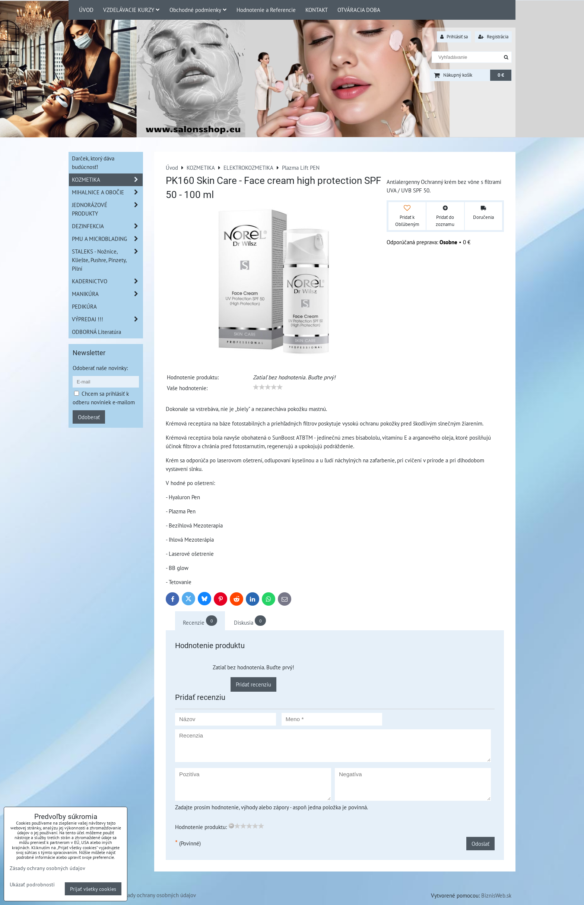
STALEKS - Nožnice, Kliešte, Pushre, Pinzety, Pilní (107, 260)
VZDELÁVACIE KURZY (131, 9)
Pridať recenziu (253, 684)
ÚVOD (86, 9)
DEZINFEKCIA (107, 226)
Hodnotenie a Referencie (266, 9)
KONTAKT (316, 9)
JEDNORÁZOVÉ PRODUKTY (107, 209)
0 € (501, 75)
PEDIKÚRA (84, 306)
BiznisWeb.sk (496, 895)
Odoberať (89, 417)
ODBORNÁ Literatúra (96, 331)
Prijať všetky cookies (93, 888)
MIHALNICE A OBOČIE (107, 192)
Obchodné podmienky (198, 9)
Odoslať (480, 843)
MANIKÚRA (107, 294)
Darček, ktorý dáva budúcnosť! (93, 162)
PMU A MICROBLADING (107, 239)
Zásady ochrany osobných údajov (158, 895)
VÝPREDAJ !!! (107, 319)
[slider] (268, 387)
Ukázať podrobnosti (32, 885)
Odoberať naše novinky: (100, 368)
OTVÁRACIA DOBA (358, 9)
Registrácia (493, 37)
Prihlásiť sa (454, 37)
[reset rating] (231, 826)
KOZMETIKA (107, 179)
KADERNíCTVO (107, 281)
